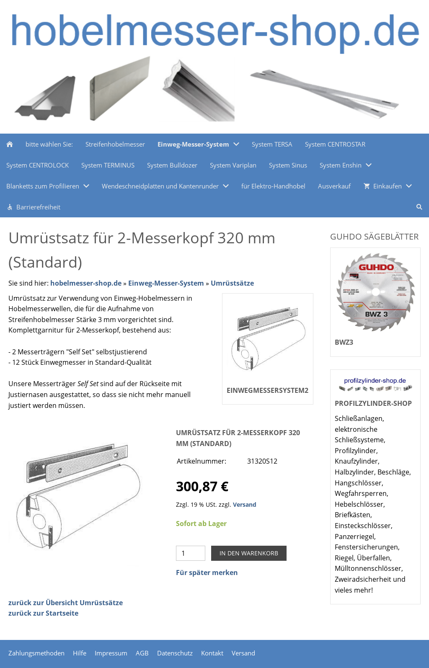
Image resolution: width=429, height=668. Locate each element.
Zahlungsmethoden (36, 653)
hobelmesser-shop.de (85, 283)
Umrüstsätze (232, 283)
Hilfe (79, 653)
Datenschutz (175, 653)
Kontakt (212, 653)
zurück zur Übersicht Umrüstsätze (65, 602)
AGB (142, 653)
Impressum (111, 653)
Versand (244, 504)
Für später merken (207, 572)
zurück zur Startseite (43, 613)
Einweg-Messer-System (166, 283)
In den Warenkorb (249, 553)
